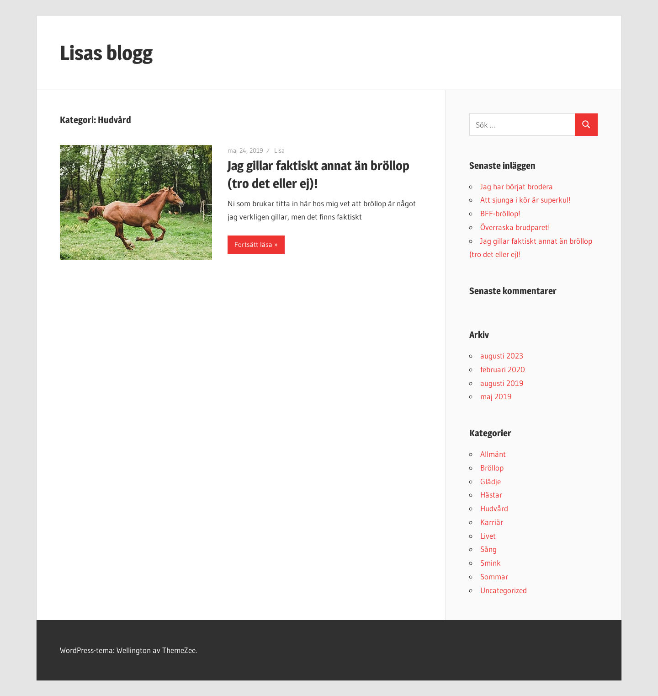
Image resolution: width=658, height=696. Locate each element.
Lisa (279, 150)
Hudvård (494, 508)
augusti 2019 (501, 383)
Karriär (491, 522)
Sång (488, 549)
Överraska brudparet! (515, 227)
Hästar (491, 494)
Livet (488, 536)
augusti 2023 (501, 355)
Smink (490, 563)
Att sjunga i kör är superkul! (525, 199)
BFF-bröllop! (500, 213)
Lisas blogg (106, 52)
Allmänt (493, 454)
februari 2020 (502, 369)
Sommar (494, 576)
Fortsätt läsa (253, 244)
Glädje (490, 481)
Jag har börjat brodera (516, 186)
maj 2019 (495, 396)
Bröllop (492, 467)
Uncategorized (503, 590)
